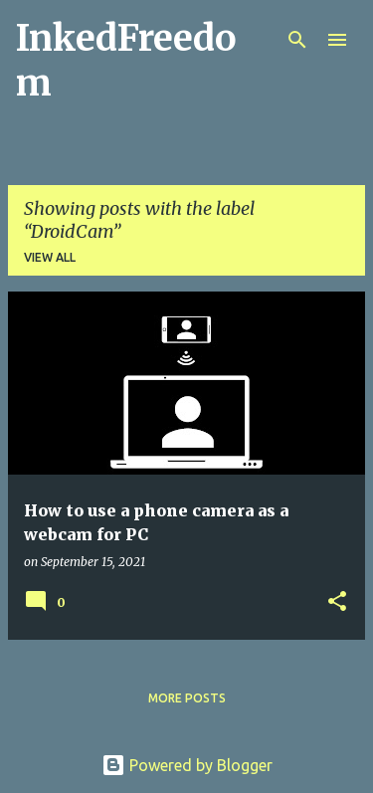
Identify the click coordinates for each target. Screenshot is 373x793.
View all (50, 257)
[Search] (297, 40)
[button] (337, 602)
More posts (187, 698)
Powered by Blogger (187, 765)
